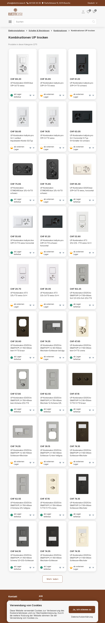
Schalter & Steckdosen (39, 30)
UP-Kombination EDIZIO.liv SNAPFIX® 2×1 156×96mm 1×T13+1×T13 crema (51, 505)
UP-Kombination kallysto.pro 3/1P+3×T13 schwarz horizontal (52, 243)
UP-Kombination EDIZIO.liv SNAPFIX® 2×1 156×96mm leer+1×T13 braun (21, 348)
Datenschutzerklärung (82, 617)
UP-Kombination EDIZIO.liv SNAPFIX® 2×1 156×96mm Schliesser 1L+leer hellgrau (51, 453)
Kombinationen (60, 30)
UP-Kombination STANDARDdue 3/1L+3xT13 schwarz (21, 190)
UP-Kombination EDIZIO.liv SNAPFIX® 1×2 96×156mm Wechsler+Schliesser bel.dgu (52, 348)
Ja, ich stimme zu (82, 609)
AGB (40, 600)
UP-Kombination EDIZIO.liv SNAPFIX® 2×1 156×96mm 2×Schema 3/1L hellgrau (21, 505)
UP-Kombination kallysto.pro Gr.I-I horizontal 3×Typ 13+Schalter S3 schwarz (81, 138)
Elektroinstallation (16, 30)
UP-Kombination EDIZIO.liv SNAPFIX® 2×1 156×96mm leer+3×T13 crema (80, 348)
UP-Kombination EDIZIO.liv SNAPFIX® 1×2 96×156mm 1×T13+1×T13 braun (80, 400)
